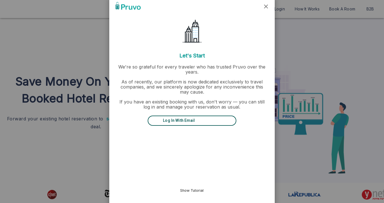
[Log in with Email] (192, 121)
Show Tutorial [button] (192, 190)
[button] (250, 6)
